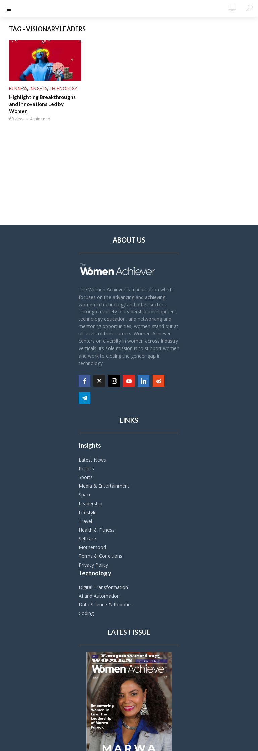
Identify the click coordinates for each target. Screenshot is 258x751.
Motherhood (92, 547)
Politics (86, 468)
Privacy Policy (93, 564)
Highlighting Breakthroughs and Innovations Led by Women (45, 100)
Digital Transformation (103, 587)
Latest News (92, 460)
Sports (86, 477)
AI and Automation (99, 596)
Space (85, 494)
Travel (85, 521)
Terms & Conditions (100, 556)
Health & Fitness (97, 530)
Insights (38, 88)
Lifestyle (88, 512)
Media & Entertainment (104, 486)
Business (18, 88)
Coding (86, 613)
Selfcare (87, 538)
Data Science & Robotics (106, 604)
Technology (63, 88)
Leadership (90, 503)
